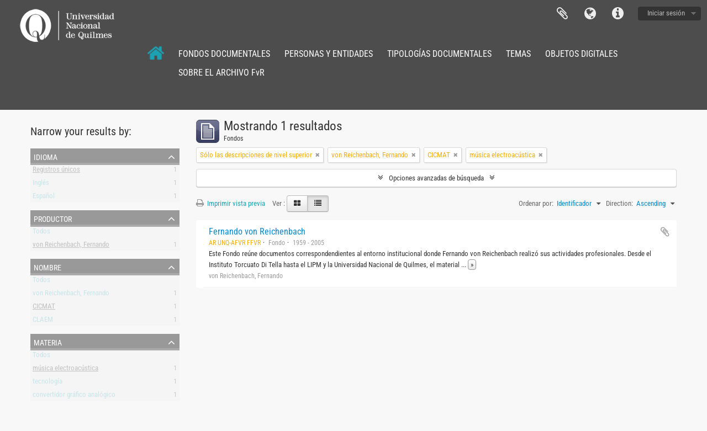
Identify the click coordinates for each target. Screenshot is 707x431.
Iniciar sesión (666, 13)
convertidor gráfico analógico (74, 396)
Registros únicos (56, 171)
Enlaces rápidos (617, 14)
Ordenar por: (536, 203)
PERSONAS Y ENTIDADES (328, 54)
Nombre (47, 266)
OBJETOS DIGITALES (581, 54)
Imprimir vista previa (230, 203)
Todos (41, 233)
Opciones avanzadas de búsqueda (436, 178)
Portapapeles (562, 14)
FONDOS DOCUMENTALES (224, 54)
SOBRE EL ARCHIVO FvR (221, 72)
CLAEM (43, 321)
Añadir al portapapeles (665, 231)
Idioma (590, 14)
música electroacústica (65, 370)
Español (44, 198)
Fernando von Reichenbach (257, 231)
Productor (53, 218)
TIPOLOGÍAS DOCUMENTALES (439, 54)
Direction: (619, 203)
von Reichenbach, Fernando (71, 246)
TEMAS (518, 54)
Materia (48, 341)
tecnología (47, 383)
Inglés (41, 184)
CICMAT (44, 308)
